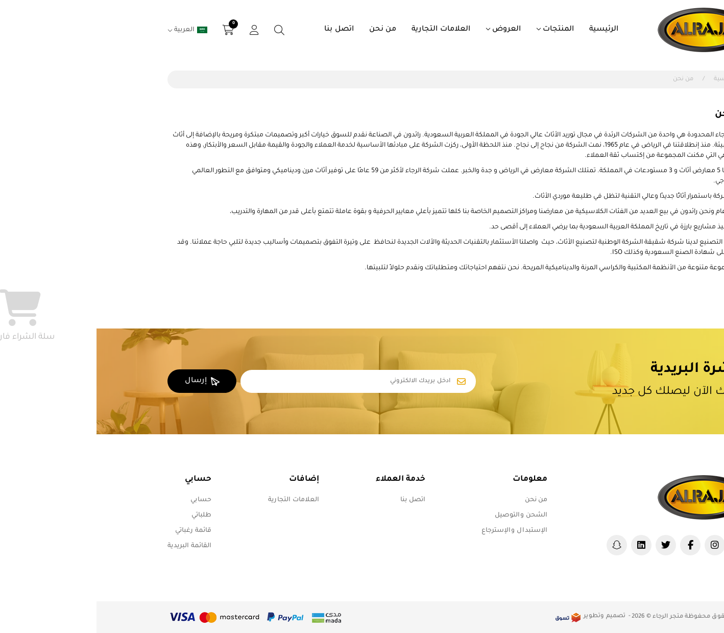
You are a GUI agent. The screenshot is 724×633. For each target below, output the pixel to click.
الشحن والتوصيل (424, 515)
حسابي (104, 500)
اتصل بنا (242, 30)
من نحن (286, 30)
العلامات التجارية (344, 30)
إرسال (105, 381)
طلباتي (105, 515)
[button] (132, 30)
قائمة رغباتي (97, 530)
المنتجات (461, 30)
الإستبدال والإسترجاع (418, 530)
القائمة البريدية (93, 546)
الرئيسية (507, 30)
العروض (410, 30)
